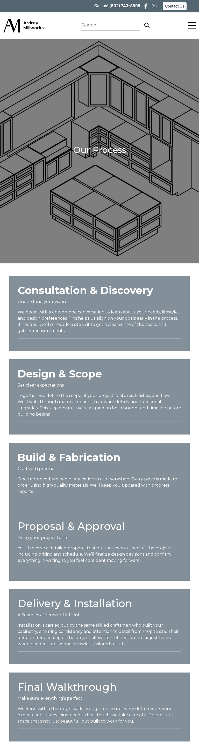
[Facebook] (146, 6)
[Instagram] (154, 6)
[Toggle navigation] (192, 25)
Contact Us (174, 6)
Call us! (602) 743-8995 (117, 5)
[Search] (147, 25)
